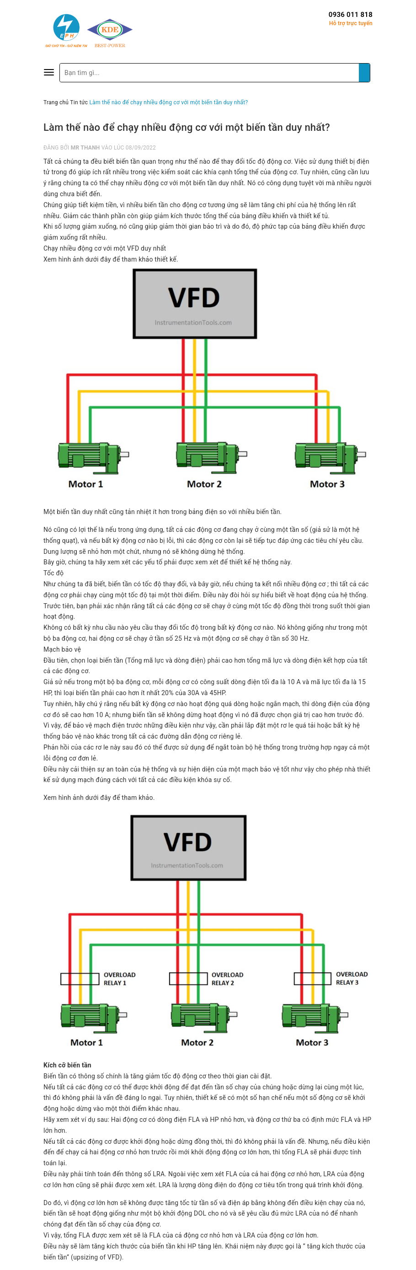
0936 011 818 (351, 15)
